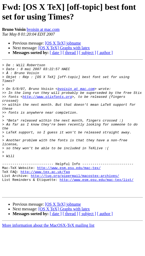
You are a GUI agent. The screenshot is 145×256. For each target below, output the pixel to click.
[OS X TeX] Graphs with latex (64, 48)
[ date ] (56, 52)
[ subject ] (87, 52)
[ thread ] (70, 52)
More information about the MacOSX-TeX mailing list (48, 251)
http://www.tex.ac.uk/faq (45, 193)
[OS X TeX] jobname (63, 43)
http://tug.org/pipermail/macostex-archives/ (75, 198)
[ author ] (105, 52)
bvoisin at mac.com (43, 29)
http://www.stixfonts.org (47, 103)
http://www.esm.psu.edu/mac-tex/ (69, 189)
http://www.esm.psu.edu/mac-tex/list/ (96, 203)
